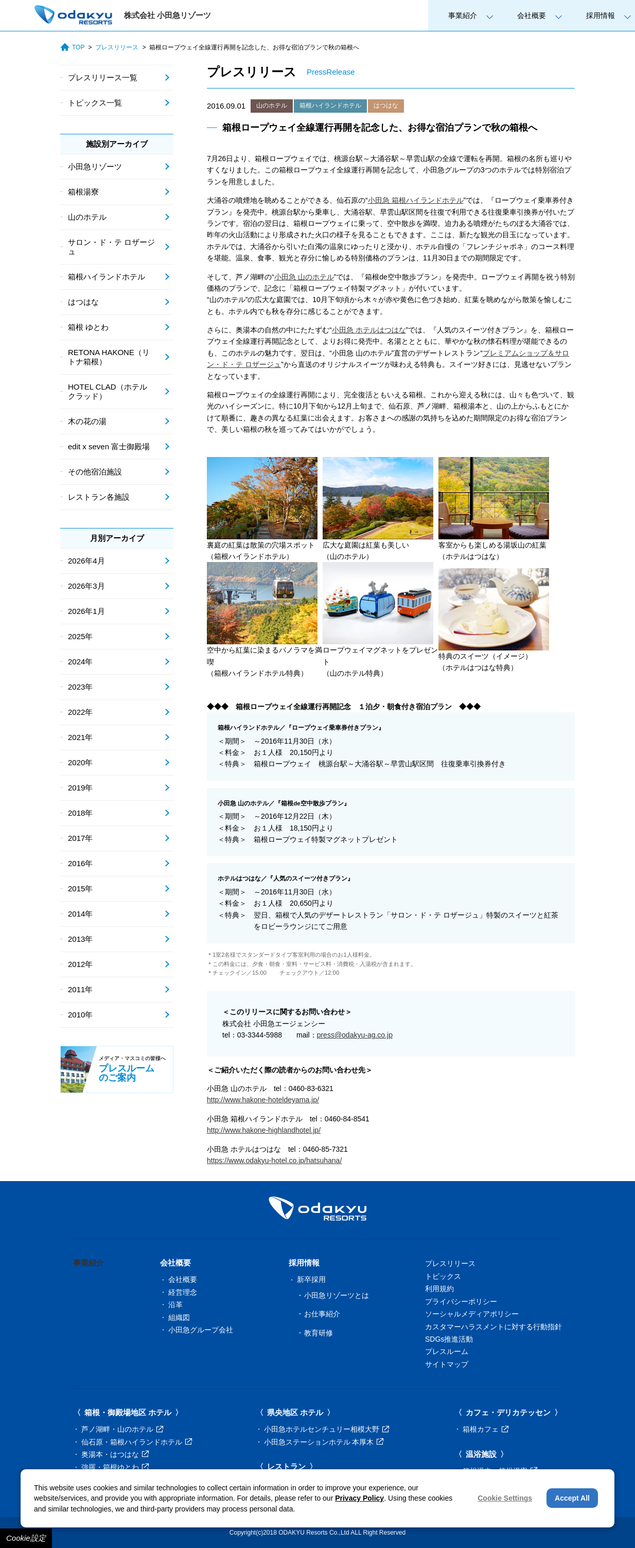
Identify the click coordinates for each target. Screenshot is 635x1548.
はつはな (386, 105)
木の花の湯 (87, 421)
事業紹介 (462, 15)
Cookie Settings (505, 1498)
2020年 (80, 762)
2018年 (80, 812)
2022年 (80, 712)
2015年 (80, 888)
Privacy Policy (359, 1498)
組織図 (179, 1317)
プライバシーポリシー (461, 1301)
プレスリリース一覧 (102, 77)
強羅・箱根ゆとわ (115, 1467)
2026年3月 (86, 586)
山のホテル (271, 105)
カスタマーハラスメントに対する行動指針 (493, 1327)
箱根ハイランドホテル (330, 105)
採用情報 (600, 15)
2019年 (80, 787)
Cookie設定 (26, 1538)
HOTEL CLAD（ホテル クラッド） (107, 391)
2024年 (80, 661)
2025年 (80, 636)
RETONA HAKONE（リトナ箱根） (109, 357)
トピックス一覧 (95, 102)
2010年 (80, 1014)
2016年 (80, 863)
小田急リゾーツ (95, 166)
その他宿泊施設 (95, 471)
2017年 (80, 838)
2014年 (80, 913)
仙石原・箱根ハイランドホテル (136, 1442)
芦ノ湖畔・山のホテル (122, 1429)
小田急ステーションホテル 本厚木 (324, 1442)
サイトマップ (446, 1364)
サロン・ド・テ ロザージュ (111, 247)
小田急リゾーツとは (336, 1295)
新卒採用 (311, 1279)
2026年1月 (86, 611)
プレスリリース (116, 47)
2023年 (80, 686)
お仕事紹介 (322, 1314)
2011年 (80, 989)
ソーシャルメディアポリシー (472, 1314)
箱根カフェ (485, 1429)
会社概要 (531, 15)
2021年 (80, 737)
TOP (72, 47)
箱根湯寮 (83, 191)
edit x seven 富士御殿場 (109, 446)
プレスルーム (446, 1351)
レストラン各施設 (99, 496)
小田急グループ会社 (200, 1330)
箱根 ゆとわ (88, 327)
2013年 (80, 939)
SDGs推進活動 (449, 1339)
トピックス (443, 1276)
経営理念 (182, 1292)
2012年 (80, 964)
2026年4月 (86, 560)
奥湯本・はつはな (115, 1454)
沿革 (175, 1304)
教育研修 (318, 1333)
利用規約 (439, 1289)
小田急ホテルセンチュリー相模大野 (326, 1429)
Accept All (572, 1498)
